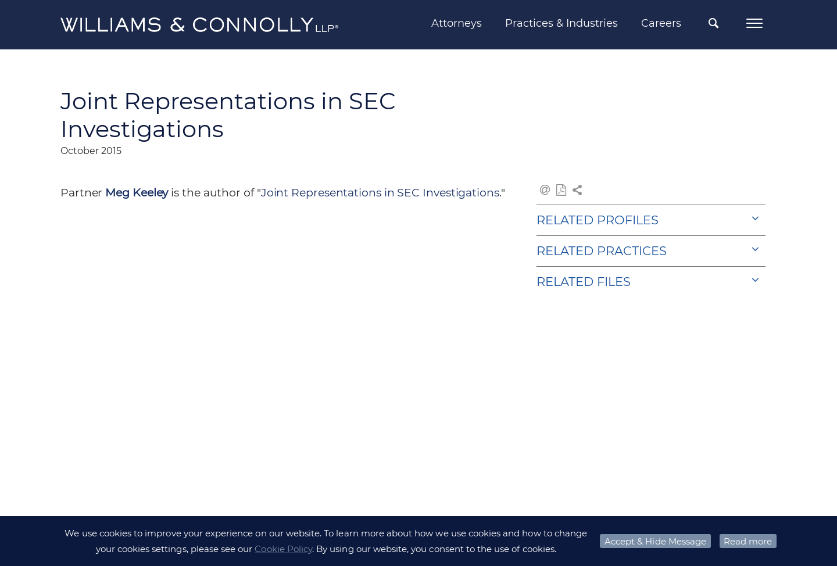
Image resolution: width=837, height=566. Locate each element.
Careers (661, 23)
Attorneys (456, 23)
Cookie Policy (283, 548)
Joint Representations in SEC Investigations (380, 192)
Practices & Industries (561, 23)
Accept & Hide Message (655, 541)
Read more (748, 541)
